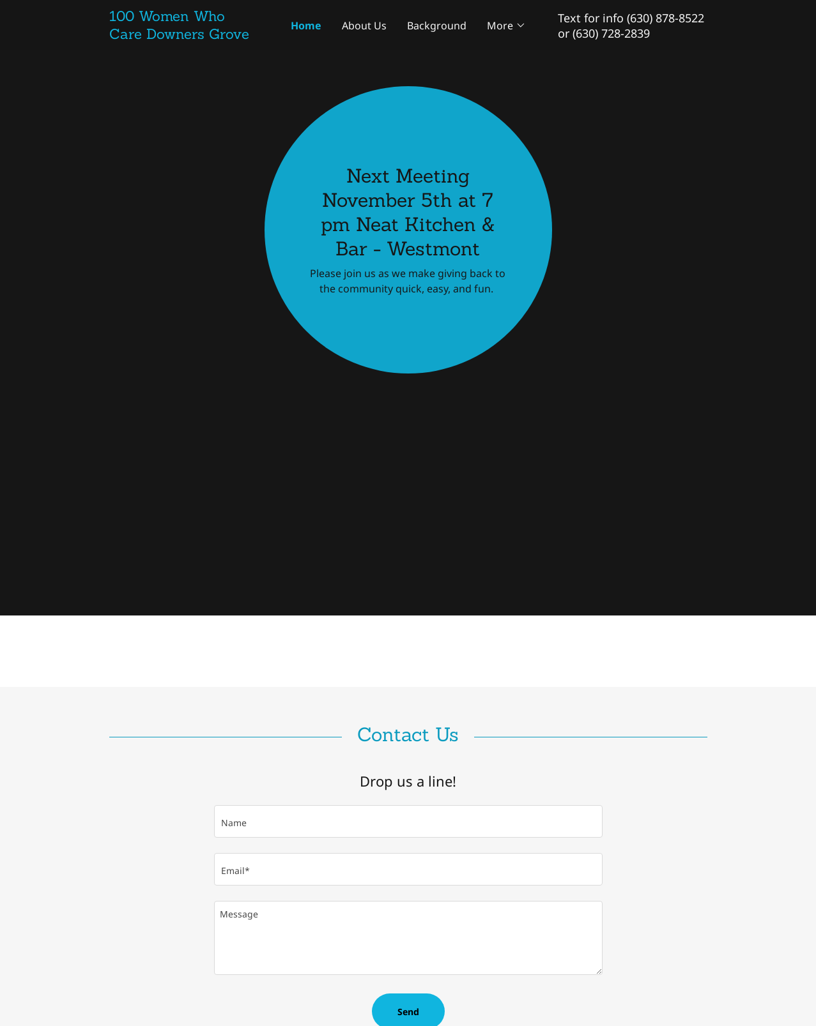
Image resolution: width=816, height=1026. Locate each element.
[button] (506, 25)
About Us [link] (364, 26)
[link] (184, 35)
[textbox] (408, 821)
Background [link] (436, 26)
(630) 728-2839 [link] (611, 33)
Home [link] (306, 26)
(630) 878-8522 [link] (665, 18)
